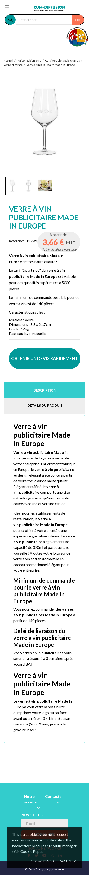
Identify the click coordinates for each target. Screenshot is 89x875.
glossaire (56, 869)
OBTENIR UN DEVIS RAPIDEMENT (44, 358)
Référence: (17, 241)
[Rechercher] (50, 20)
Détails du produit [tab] (45, 405)
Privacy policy (42, 861)
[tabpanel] (44, 122)
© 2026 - (33, 869)
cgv (44, 869)
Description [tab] (44, 390)
